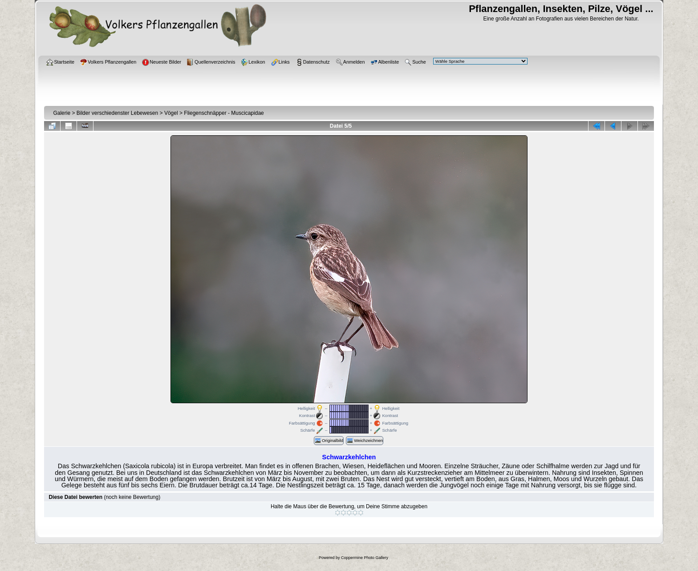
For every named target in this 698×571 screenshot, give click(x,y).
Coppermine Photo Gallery (364, 557)
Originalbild (328, 440)
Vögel (171, 113)
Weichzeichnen (364, 440)
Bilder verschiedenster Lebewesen (117, 113)
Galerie (61, 113)
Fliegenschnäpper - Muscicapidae (224, 113)
